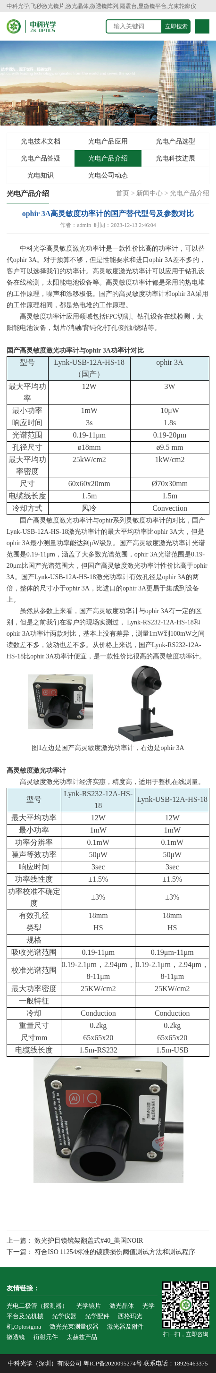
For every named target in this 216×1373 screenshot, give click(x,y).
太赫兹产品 (81, 1336)
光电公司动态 (108, 175)
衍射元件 (45, 1336)
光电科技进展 (175, 158)
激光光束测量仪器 (74, 1326)
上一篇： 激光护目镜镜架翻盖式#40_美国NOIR (75, 1240)
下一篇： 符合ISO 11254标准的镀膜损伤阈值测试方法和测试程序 (101, 1251)
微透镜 (16, 1336)
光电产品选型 (175, 141)
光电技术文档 (40, 141)
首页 (122, 193)
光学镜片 (88, 1305)
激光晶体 (121, 1305)
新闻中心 (149, 193)
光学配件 (97, 1316)
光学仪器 (64, 1316)
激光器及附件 (125, 1326)
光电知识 (40, 175)
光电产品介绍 (108, 158)
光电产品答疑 (40, 158)
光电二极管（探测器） (37, 1305)
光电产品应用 (108, 141)
